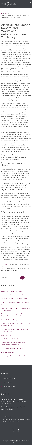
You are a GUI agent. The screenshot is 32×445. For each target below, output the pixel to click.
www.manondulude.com (8, 409)
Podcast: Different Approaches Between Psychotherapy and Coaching (13, 343)
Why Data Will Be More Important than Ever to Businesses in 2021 (15, 324)
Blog (6, 13)
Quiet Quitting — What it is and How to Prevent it (15, 303)
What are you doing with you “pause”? (13, 356)
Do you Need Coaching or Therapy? (12, 291)
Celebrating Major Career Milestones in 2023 (14, 298)
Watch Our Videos (9, 386)
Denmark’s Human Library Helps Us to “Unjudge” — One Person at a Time (12, 315)
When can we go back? (8, 352)
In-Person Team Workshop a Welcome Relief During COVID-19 (15, 330)
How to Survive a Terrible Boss (10, 339)
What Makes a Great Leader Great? (12, 295)
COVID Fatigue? (6, 335)
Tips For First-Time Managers (10, 320)
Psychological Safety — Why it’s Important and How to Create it (15, 309)
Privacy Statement (9, 378)
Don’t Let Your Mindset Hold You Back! (13, 348)
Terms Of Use (7, 382)
